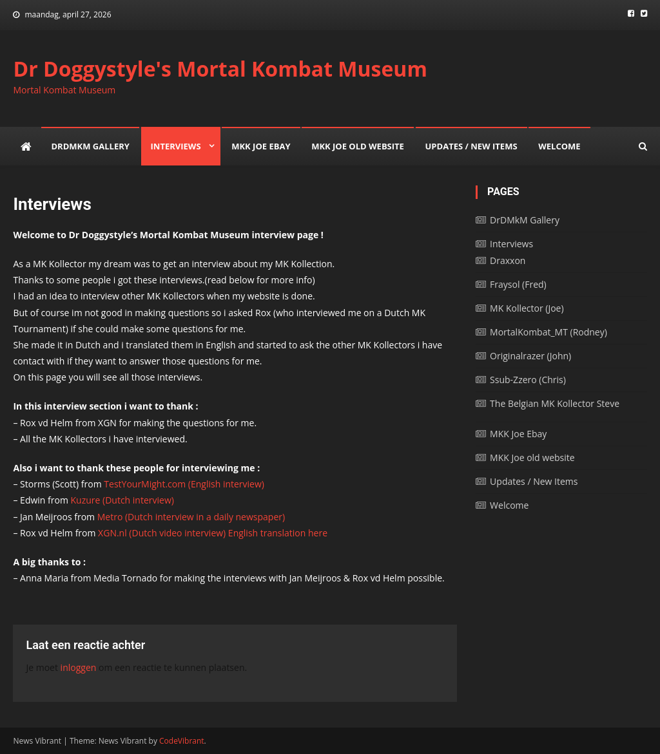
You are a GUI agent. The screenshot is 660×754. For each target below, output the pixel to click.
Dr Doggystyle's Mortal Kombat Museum (220, 68)
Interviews (176, 146)
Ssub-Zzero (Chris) (528, 379)
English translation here (276, 533)
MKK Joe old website (357, 146)
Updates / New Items (471, 146)
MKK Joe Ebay (260, 146)
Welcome (559, 146)
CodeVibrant (181, 740)
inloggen (79, 667)
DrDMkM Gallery (90, 146)
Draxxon (507, 260)
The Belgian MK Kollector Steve (554, 403)
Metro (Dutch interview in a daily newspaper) (191, 517)
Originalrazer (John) (530, 356)
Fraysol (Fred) (518, 284)
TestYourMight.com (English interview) (184, 484)
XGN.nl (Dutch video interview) (162, 533)
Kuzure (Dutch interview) (122, 500)
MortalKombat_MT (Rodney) (548, 332)
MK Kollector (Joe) (527, 308)
